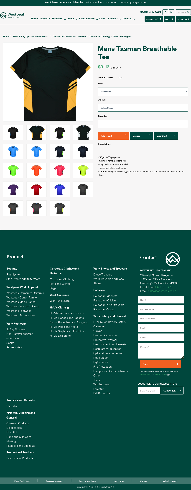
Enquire (136, 135)
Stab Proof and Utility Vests (23, 278)
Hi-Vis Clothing (59, 307)
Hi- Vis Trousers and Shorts (67, 313)
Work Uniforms (59, 295)
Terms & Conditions (87, 480)
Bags (53, 288)
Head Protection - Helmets (110, 344)
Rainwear (99, 290)
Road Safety (101, 357)
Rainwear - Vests (103, 309)
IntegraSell (110, 486)
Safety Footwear (16, 329)
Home (34, 18)
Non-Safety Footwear (19, 333)
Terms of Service (160, 374)
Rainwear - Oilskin (104, 300)
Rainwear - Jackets (105, 296)
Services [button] (113, 18)
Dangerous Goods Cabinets (110, 371)
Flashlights (13, 274)
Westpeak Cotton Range (21, 297)
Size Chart (162, 135)
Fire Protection (102, 366)
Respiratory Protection (107, 348)
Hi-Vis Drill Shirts (60, 335)
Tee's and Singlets (122, 36)
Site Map (143, 480)
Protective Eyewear (105, 339)
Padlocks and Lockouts (20, 445)
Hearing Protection (105, 335)
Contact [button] (127, 18)
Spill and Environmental (107, 353)
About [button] (70, 18)
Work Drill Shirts (60, 300)
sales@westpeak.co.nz (162, 291)
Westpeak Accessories (20, 315)
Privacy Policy (145, 374)
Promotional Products (20, 452)
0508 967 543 (150, 12)
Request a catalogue (55, 480)
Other (97, 375)
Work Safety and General (109, 316)
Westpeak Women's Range (23, 306)
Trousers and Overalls (20, 400)
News (102, 18)
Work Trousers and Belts (108, 278)
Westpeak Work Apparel (22, 287)
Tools (96, 380)
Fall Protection (102, 393)
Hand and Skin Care (18, 436)
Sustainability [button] (86, 18)
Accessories (14, 347)
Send (145, 364)
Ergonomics (100, 362)
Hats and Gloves (60, 283)
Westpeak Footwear (18, 310)
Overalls (11, 406)
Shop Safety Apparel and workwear (31, 36)
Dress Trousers (102, 274)
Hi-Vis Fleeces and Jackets (67, 317)
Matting (11, 441)
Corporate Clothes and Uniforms (69, 36)
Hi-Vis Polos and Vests (64, 326)
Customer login (152, 18)
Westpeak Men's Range (21, 301)
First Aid (11, 432)
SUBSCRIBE (169, 390)
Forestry (98, 389)
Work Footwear (16, 323)
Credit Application (22, 480)
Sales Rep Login (170, 480)
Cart (168, 18)
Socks (10, 342)
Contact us (182, 18)
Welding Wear (101, 384)
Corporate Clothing (100, 36)
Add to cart (106, 135)
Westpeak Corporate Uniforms (25, 293)
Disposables (14, 427)
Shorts (97, 283)
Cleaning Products (17, 423)
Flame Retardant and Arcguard (69, 322)
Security (45, 18)
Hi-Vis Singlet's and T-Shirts (67, 331)
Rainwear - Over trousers (108, 304)
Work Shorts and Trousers (110, 268)
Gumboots (13, 338)
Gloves (97, 330)
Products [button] (57, 18)
